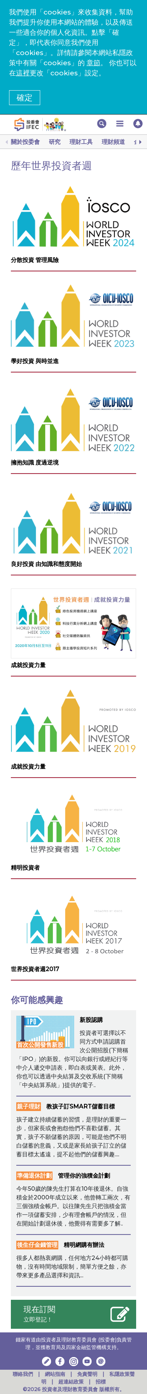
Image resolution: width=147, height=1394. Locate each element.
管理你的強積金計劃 (84, 1175)
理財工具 (81, 141)
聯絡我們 (23, 1374)
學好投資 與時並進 (35, 361)
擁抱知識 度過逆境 (35, 462)
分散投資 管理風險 (35, 260)
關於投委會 (25, 141)
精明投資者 (25, 867)
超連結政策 (71, 1381)
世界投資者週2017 (35, 969)
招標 (101, 1381)
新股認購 (91, 1019)
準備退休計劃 (34, 1175)
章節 (93, 63)
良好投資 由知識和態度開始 (46, 564)
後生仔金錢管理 (37, 1244)
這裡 (23, 73)
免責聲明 (88, 1374)
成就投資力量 (28, 665)
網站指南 (55, 1374)
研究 (54, 141)
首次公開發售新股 (40, 1044)
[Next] (139, 142)
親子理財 (28, 1106)
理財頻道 (113, 141)
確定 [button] (25, 98)
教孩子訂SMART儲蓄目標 (80, 1106)
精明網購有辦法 (84, 1244)
